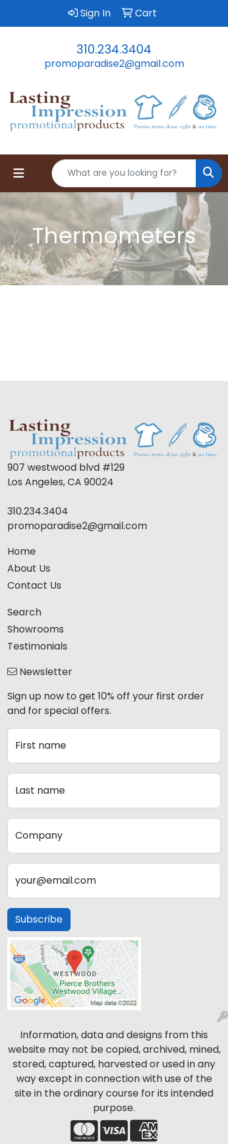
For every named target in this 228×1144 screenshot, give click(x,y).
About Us (28, 568)
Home (21, 551)
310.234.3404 (114, 49)
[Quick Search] (124, 173)
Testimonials (37, 646)
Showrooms (35, 629)
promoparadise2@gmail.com (114, 64)
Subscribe (39, 919)
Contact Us (34, 585)
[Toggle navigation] (19, 173)
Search (24, 612)
